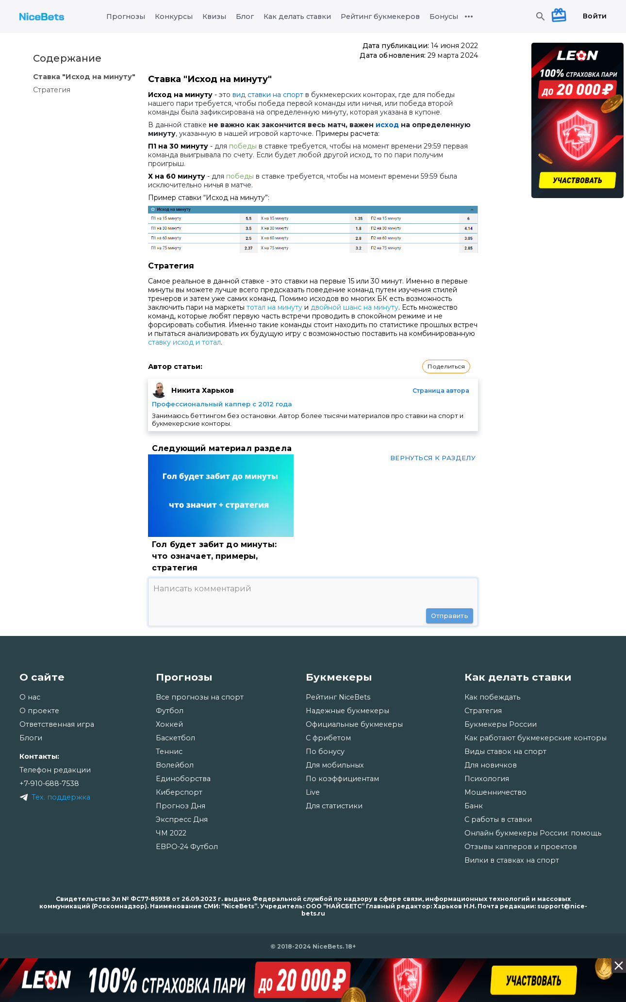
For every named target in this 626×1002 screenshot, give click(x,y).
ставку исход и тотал (184, 342)
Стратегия (51, 89)
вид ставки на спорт (267, 94)
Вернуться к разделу (433, 458)
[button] (446, 366)
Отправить (449, 615)
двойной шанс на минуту (354, 307)
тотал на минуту (274, 307)
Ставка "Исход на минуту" (84, 76)
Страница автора (440, 390)
